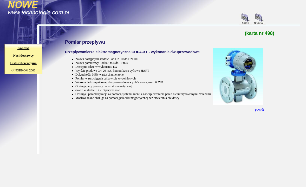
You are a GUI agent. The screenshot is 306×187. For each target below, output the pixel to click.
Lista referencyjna (23, 63)
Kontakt (23, 48)
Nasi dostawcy (23, 55)
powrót (259, 109)
